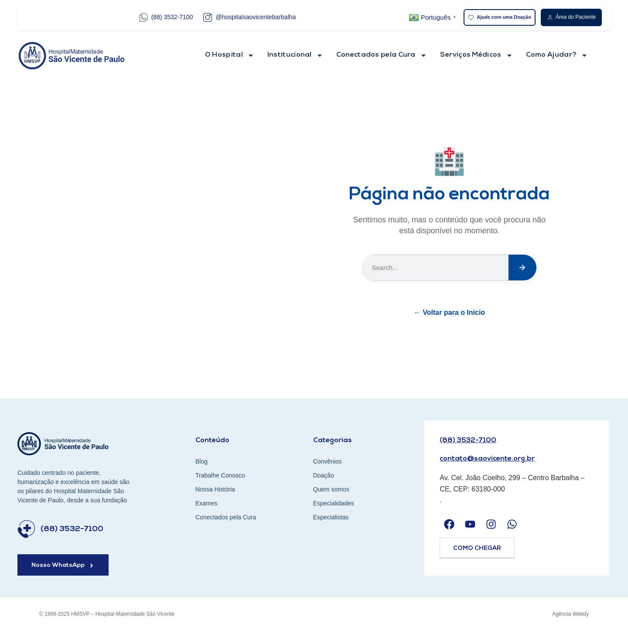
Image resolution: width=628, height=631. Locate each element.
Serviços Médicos (476, 55)
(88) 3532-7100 (166, 17)
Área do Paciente (571, 17)
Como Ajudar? (557, 55)
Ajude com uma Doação (499, 17)
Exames (206, 503)
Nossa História (215, 489)
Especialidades (333, 503)
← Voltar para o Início (449, 312)
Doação (323, 475)
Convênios (327, 461)
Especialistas (331, 517)
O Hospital (229, 55)
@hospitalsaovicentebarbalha (249, 17)
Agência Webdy (570, 614)
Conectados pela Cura (381, 55)
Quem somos (331, 489)
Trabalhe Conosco (220, 475)
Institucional (295, 55)
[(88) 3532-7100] (26, 529)
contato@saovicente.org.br (487, 458)
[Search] (522, 267)
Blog (201, 461)
